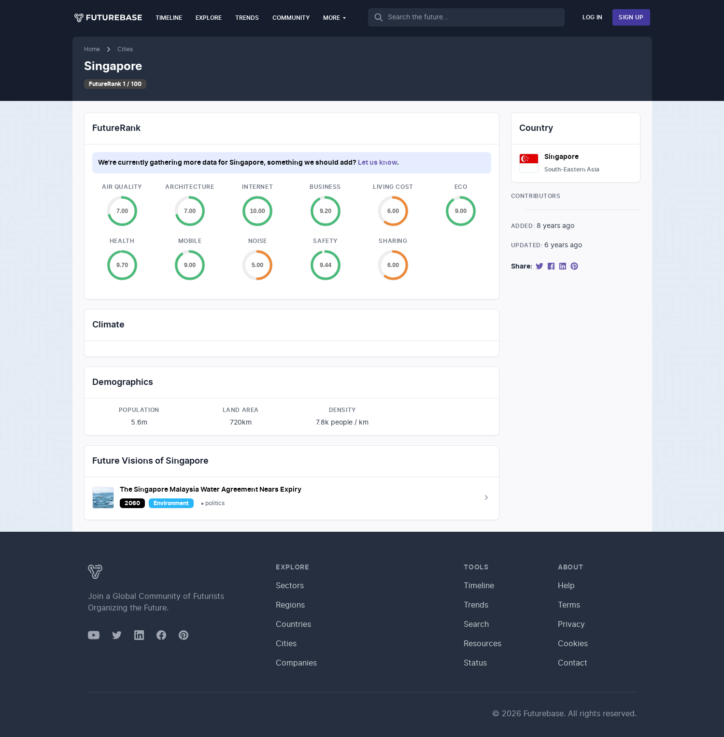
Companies (296, 663)
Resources (482, 644)
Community (291, 18)
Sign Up (631, 17)
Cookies (573, 644)
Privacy (571, 624)
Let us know (377, 162)
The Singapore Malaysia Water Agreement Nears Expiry (210, 489)
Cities (125, 49)
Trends (247, 18)
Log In (592, 17)
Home (92, 49)
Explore (209, 18)
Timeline (169, 18)
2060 (132, 503)
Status (475, 663)
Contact (572, 663)
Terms (569, 605)
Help (566, 586)
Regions (290, 605)
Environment (171, 503)
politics (215, 503)
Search (476, 624)
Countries (293, 624)
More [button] (335, 17)
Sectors (290, 586)
